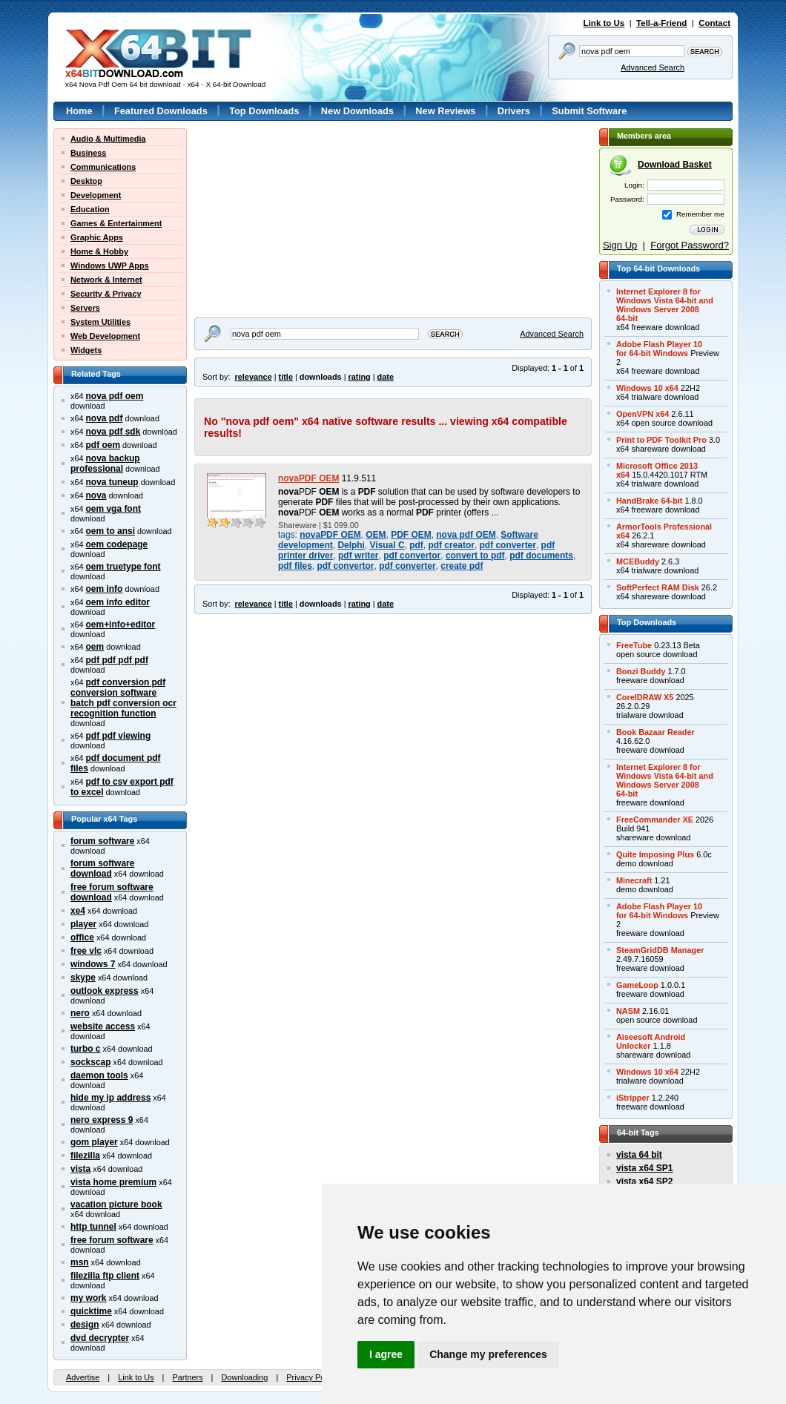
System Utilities (100, 321)
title (286, 376)
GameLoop (637, 985)
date (385, 376)
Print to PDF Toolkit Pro (661, 439)
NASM (628, 1010)
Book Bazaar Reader (655, 732)
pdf (416, 545)
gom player (94, 1142)
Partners (187, 1377)
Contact (714, 23)
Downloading (244, 1377)
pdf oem (103, 445)
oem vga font (113, 509)
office (82, 937)
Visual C (387, 545)
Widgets (86, 350)
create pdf (461, 566)
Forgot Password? (689, 245)
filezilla (85, 1155)
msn (79, 1262)
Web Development (105, 336)
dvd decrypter (99, 1338)
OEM (376, 535)
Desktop (86, 181)
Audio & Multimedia (108, 138)
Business (88, 152)
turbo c (85, 1049)
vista (80, 1169)
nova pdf (104, 418)
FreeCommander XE (654, 819)
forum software (102, 841)
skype (83, 977)
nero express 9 (101, 1120)
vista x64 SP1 (644, 1168)
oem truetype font (123, 566)
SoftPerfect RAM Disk (657, 587)
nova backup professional (105, 463)
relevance (253, 376)
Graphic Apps (96, 237)
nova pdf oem (115, 396)
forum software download (102, 868)
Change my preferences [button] (488, 1354)
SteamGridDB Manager (660, 950)
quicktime (91, 1311)
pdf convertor (411, 555)
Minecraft (634, 880)
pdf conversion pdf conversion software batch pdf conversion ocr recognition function (123, 698)
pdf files (295, 566)
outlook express (104, 991)
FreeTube (634, 645)
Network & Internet (106, 279)
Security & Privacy (106, 293)
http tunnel (93, 1227)
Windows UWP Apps (109, 265)
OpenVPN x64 (642, 413)
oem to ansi (110, 531)
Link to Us (604, 23)
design (84, 1324)
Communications (103, 166)
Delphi (351, 545)
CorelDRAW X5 (644, 697)
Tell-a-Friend (661, 23)
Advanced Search (652, 67)
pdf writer (358, 555)
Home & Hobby (99, 251)
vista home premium (113, 1182)
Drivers (514, 110)
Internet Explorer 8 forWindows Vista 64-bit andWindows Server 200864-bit (664, 305)
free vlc (86, 951)
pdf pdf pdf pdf (117, 660)
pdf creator (451, 545)
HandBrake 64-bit (649, 500)
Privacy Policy (311, 1377)
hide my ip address (110, 1097)
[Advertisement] (287, 221)
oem (95, 647)
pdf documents (541, 555)
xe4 (77, 911)
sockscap (90, 1062)
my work (88, 1298)
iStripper (633, 1097)
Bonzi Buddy (640, 671)
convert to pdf (475, 555)
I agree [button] (386, 1354)
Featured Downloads (161, 110)
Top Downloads (264, 110)
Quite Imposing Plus (655, 854)
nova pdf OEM (465, 535)
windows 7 (92, 964)
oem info (104, 589)
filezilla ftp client (104, 1275)
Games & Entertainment (116, 223)
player (83, 924)
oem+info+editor (121, 624)
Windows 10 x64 (647, 387)
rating (359, 376)
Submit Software (589, 110)
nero (80, 1013)
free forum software (111, 1240)
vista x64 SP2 (644, 1181)
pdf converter (508, 545)
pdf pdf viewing (118, 736)
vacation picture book (116, 1204)
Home (79, 110)
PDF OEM (411, 535)
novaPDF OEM (308, 478)
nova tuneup (112, 482)
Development (95, 195)
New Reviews (445, 110)
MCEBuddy (637, 561)
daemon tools (99, 1075)
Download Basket (675, 164)
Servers (85, 307)
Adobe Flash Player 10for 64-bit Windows (659, 348)
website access (102, 1026)
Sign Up (620, 245)
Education (90, 209)
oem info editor (118, 602)
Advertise (82, 1377)
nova (96, 495)
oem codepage (117, 544)
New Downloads (357, 110)
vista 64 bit (639, 1155)
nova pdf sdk (113, 431)
